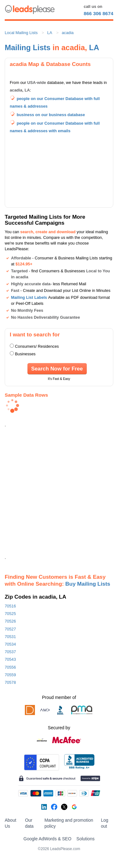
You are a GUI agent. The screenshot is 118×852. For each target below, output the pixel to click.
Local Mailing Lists (21, 32)
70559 (10, 674)
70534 (10, 644)
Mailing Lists (27, 47)
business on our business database (51, 114)
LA (49, 32)
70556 (10, 667)
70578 (10, 682)
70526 (10, 621)
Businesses (25, 354)
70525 (10, 613)
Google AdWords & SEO (47, 838)
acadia (68, 32)
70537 (10, 651)
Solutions (85, 838)
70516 (10, 606)
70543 (10, 659)
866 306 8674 (98, 13)
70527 (10, 629)
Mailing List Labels (29, 297)
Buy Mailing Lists (87, 584)
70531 (10, 636)
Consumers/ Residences (37, 346)
